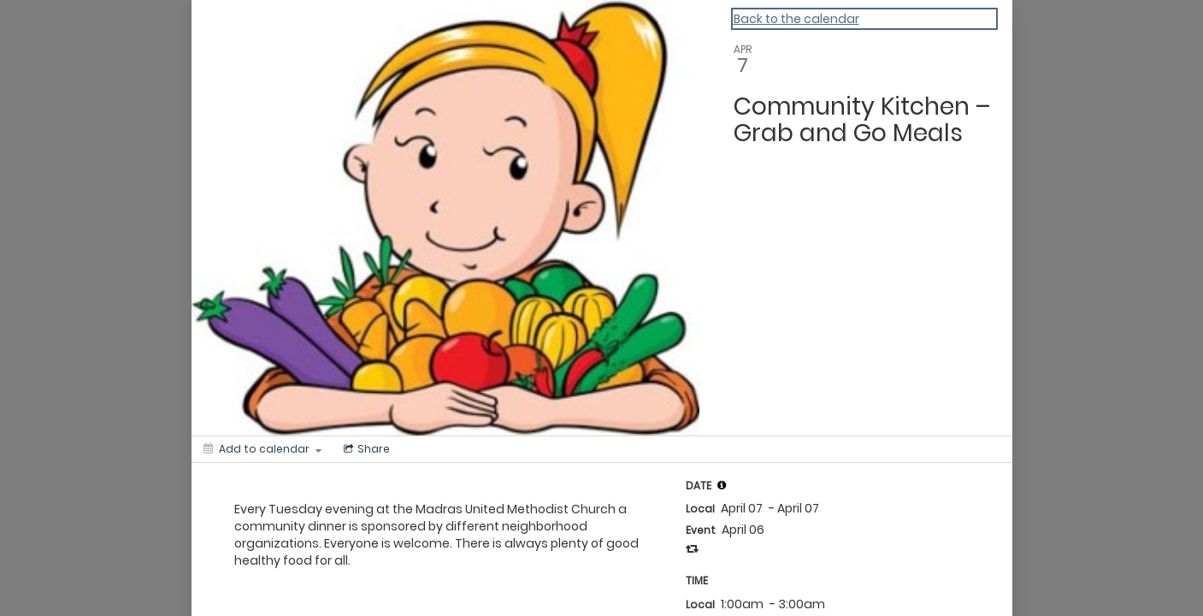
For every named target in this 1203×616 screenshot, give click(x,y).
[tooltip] (721, 485)
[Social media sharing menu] (365, 449)
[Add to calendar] (262, 449)
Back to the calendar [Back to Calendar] (796, 18)
